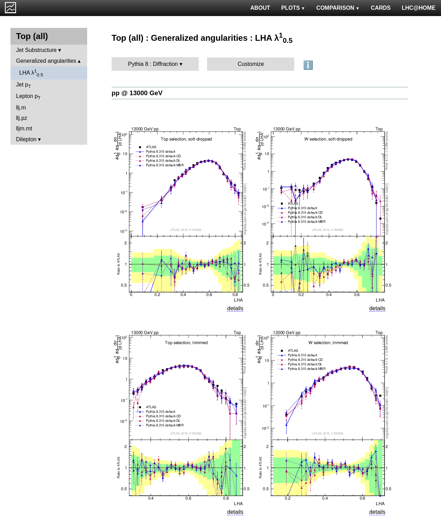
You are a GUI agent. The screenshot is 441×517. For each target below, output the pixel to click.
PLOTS (293, 8)
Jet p (23, 85)
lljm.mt (24, 128)
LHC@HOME (418, 8)
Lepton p (28, 96)
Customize (251, 64)
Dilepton (26, 139)
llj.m (21, 108)
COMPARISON (337, 8)
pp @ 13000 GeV (137, 93)
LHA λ (31, 72)
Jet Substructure (36, 50)
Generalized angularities (46, 61)
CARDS (381, 8)
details (235, 308)
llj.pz (21, 118)
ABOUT (260, 8)
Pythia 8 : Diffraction (153, 64)
